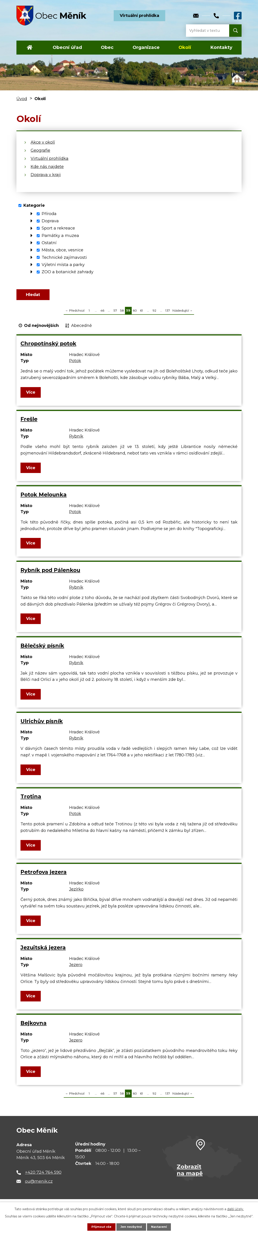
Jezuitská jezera (43, 951)
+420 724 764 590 (43, 1176)
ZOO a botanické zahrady (67, 271)
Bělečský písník (42, 649)
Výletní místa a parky (63, 264)
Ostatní (49, 242)
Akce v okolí (43, 142)
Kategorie (34, 205)
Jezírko (76, 893)
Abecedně (81, 329)
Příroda (49, 213)
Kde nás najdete (47, 166)
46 (102, 314)
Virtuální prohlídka (139, 15)
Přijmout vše (99, 1227)
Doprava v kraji (46, 174)
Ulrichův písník (41, 724)
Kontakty (221, 47)
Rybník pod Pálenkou (50, 574)
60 (135, 314)
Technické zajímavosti (64, 257)
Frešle (28, 423)
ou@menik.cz (39, 1185)
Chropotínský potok (48, 347)
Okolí (185, 47)
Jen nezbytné (131, 1227)
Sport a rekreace (58, 228)
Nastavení (160, 1227)
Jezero (75, 968)
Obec (107, 47)
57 (115, 314)
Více (31, 396)
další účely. (235, 1209)
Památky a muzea (60, 235)
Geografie (40, 150)
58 (122, 314)
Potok (75, 364)
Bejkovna (33, 1027)
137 (167, 314)
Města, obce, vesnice (62, 250)
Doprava (50, 220)
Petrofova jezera (43, 875)
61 (141, 314)
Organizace (146, 47)
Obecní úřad (67, 47)
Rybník (76, 440)
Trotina (30, 800)
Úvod (30, 48)
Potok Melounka (43, 498)
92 (154, 314)
